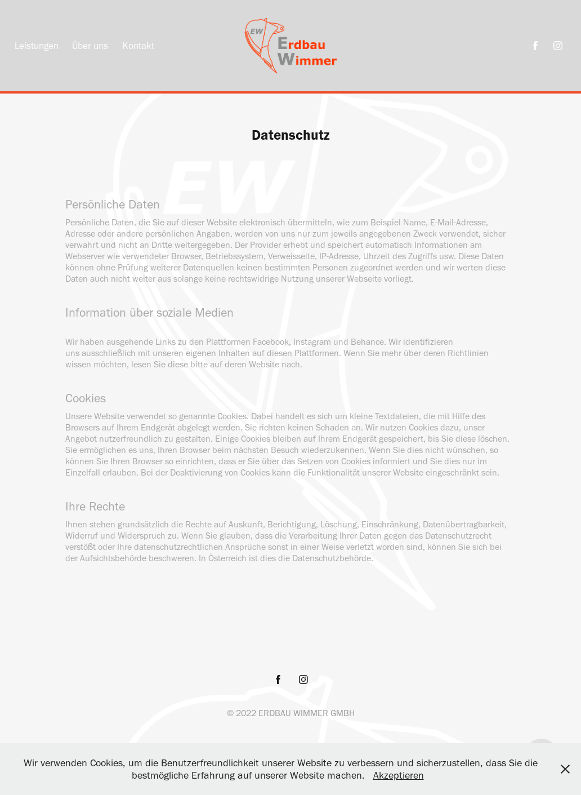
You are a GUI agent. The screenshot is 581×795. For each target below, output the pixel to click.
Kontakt (138, 45)
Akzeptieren (398, 775)
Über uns (90, 45)
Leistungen (37, 45)
